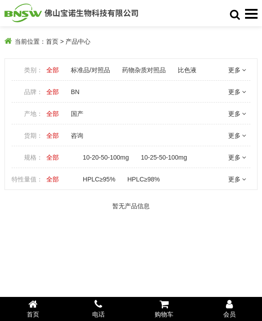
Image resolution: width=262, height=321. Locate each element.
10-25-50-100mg (164, 157)
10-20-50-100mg (106, 157)
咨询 (77, 135)
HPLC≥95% (99, 179)
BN (75, 91)
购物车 (163, 308)
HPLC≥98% (143, 179)
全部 (52, 70)
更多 (237, 70)
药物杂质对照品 (144, 70)
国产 (77, 113)
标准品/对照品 (90, 70)
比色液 (187, 70)
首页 (52, 41)
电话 (98, 308)
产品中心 (78, 41)
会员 (229, 308)
